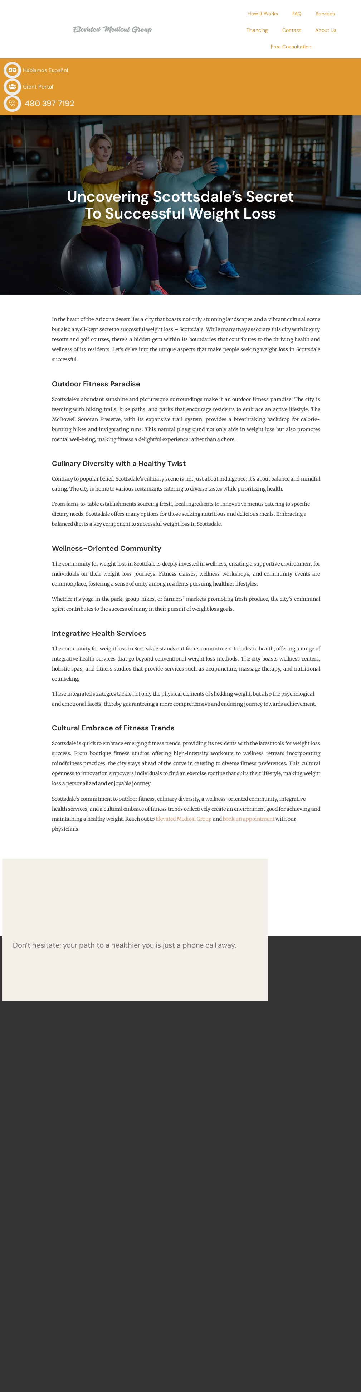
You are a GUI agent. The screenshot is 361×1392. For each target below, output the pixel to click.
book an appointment (248, 770)
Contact (339, 13)
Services (270, 13)
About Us (243, 30)
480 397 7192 (286, 54)
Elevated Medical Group (184, 770)
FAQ (241, 13)
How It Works (207, 13)
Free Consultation (288, 30)
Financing (305, 13)
